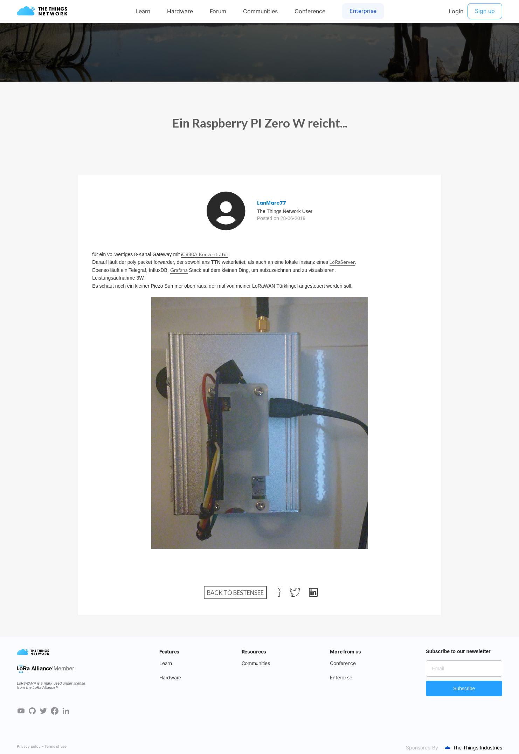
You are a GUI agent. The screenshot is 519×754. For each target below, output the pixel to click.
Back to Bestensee (235, 592)
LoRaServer (342, 262)
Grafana (179, 270)
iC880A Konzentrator (204, 254)
